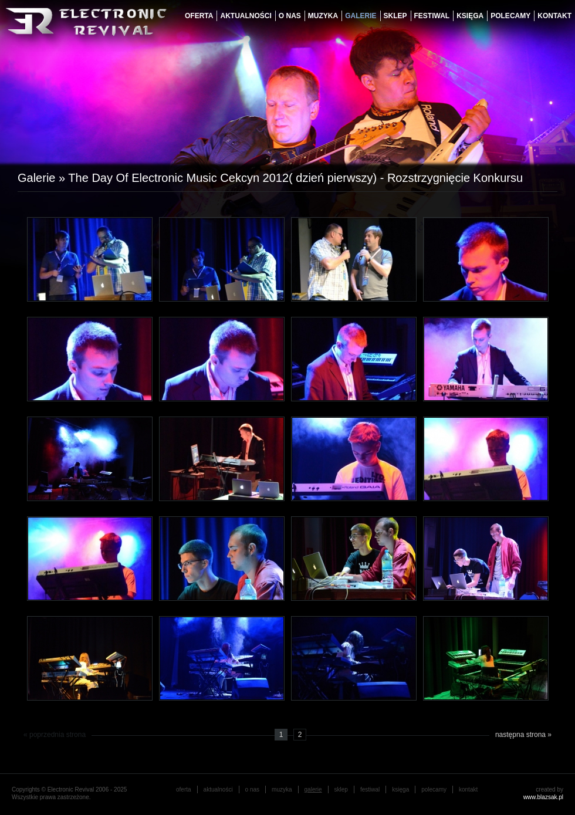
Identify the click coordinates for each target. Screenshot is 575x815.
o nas (290, 16)
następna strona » (523, 735)
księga (469, 16)
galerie (360, 16)
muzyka (323, 16)
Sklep (395, 16)
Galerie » (43, 177)
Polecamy (510, 16)
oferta (199, 16)
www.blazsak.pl (543, 797)
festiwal (432, 16)
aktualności (245, 16)
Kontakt (554, 16)
